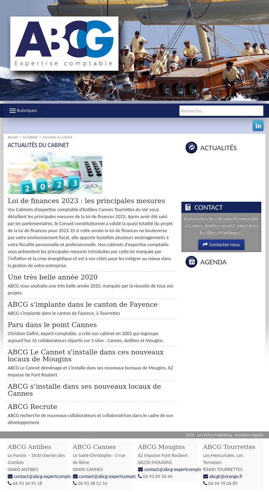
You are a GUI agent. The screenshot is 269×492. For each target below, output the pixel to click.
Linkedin (258, 125)
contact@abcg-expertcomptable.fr (48, 476)
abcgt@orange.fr (226, 476)
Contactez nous (221, 245)
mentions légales (249, 434)
